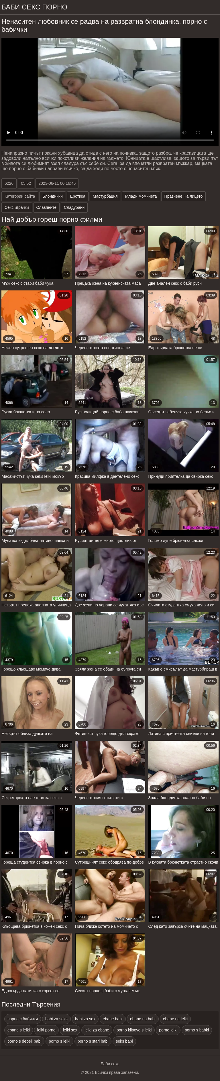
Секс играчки (17, 207)
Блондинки (52, 196)
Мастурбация (105, 196)
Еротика (77, 196)
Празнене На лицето (183, 196)
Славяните (46, 207)
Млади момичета (141, 196)
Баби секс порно (34, 7)
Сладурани (74, 207)
